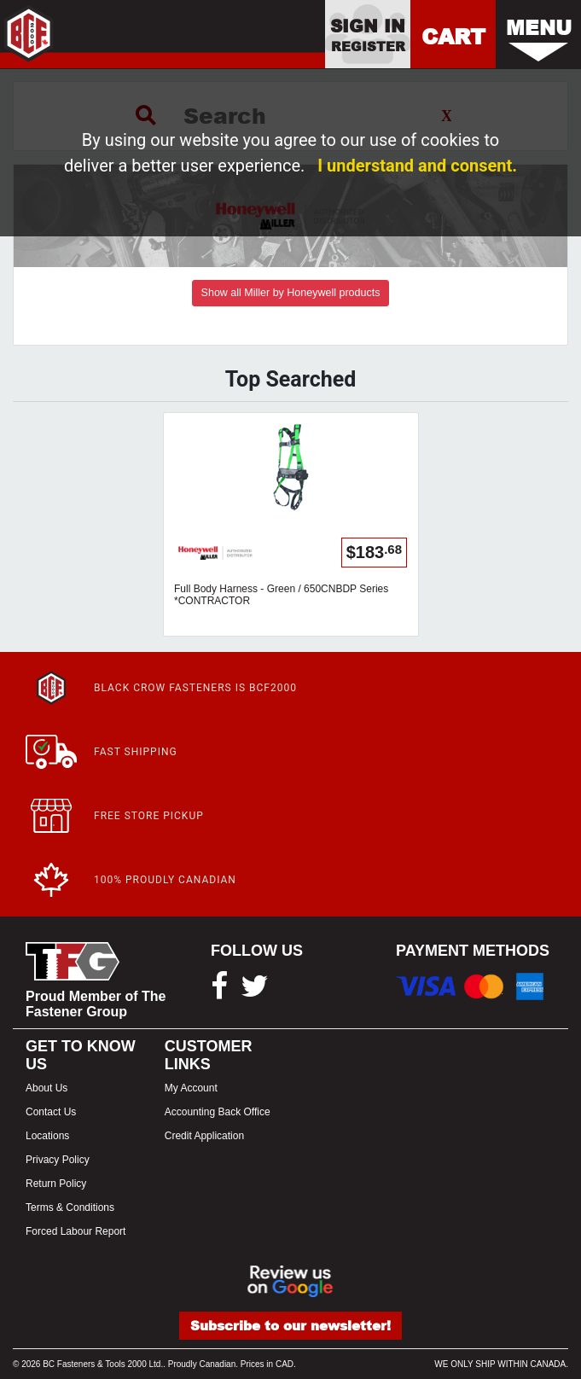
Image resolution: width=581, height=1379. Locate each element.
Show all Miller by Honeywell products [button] (291, 293)
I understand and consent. (417, 165)
